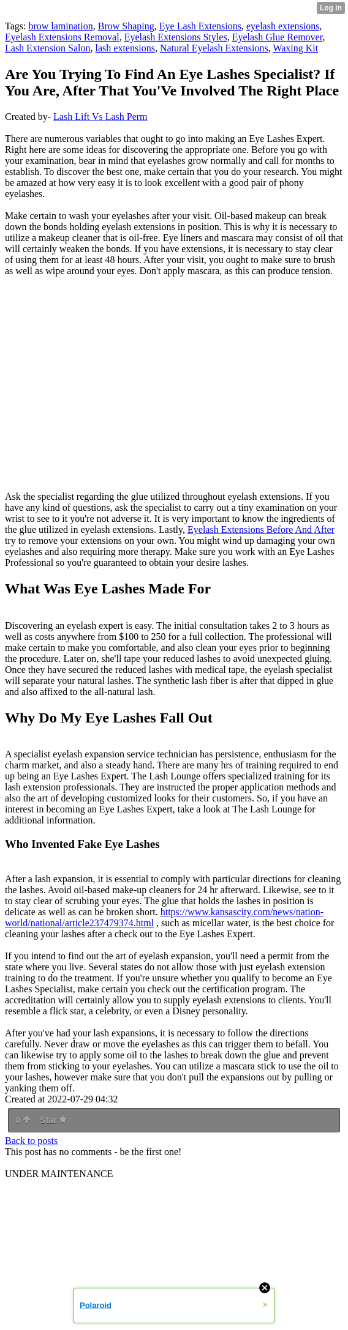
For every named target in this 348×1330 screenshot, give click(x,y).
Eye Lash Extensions (200, 26)
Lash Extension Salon (48, 48)
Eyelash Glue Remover (277, 37)
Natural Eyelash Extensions (214, 48)
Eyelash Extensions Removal (62, 37)
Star (53, 1120)
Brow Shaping (126, 26)
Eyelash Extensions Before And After (261, 529)
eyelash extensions (283, 26)
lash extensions (125, 48)
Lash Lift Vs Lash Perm (100, 116)
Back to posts (31, 1140)
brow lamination (60, 26)
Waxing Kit (295, 48)
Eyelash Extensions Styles (175, 37)
